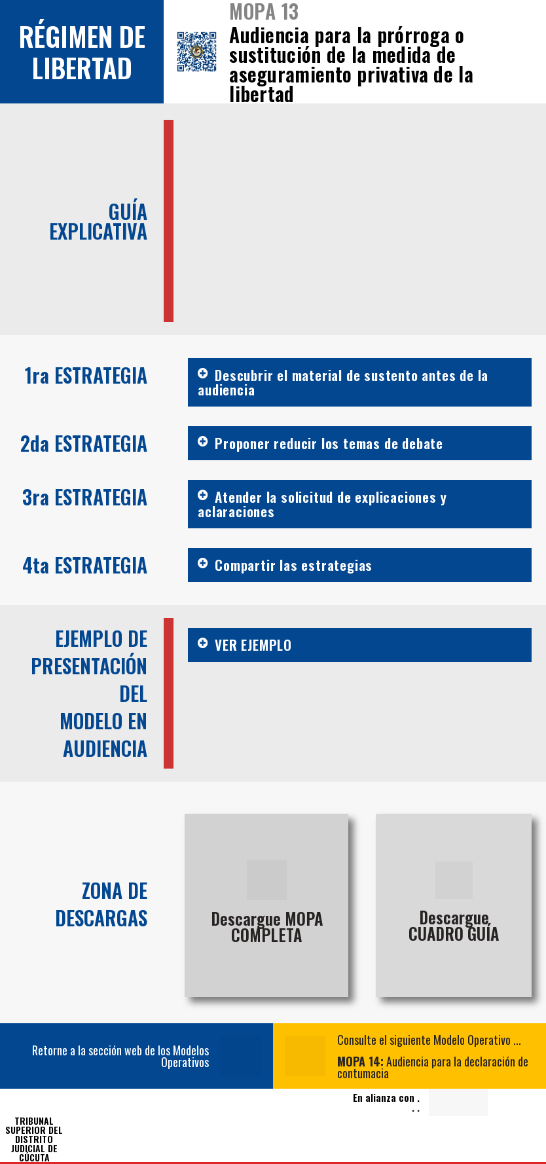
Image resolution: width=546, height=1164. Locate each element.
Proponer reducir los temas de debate (329, 443)
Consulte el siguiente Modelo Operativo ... (429, 1039)
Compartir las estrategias (294, 565)
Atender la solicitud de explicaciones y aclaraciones (322, 503)
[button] (360, 382)
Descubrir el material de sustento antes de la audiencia (343, 382)
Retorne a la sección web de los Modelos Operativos (120, 1056)
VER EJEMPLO (253, 644)
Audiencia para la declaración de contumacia (432, 1067)
